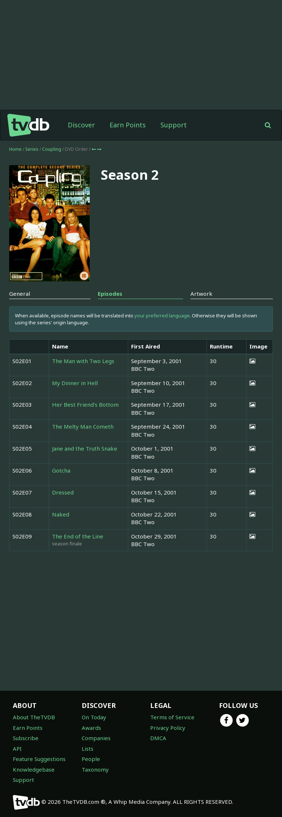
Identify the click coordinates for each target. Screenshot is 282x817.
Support (173, 124)
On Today (94, 717)
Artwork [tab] (201, 293)
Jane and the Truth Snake (84, 448)
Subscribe (25, 738)
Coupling (52, 149)
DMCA (158, 738)
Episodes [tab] (110, 293)
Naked (60, 514)
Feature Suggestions (39, 758)
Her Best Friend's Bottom (85, 404)
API (17, 748)
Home (15, 149)
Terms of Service (172, 717)
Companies (96, 738)
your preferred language (162, 315)
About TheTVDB (34, 717)
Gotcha (61, 470)
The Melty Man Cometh (83, 426)
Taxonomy (95, 769)
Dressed (63, 492)
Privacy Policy (167, 727)
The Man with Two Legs (83, 361)
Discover (81, 124)
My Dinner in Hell (75, 383)
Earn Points (128, 124)
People (91, 758)
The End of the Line (77, 536)
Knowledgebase (34, 769)
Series (31, 149)
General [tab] (19, 293)
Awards (91, 727)
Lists (87, 748)
